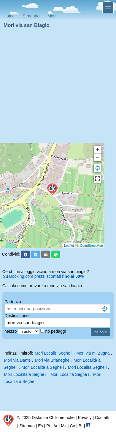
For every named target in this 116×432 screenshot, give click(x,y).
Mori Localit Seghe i (53, 353)
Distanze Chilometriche (53, 417)
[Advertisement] (55, 87)
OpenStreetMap (91, 245)
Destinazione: (17, 315)
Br (81, 425)
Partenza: (13, 301)
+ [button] (97, 149)
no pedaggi (56, 331)
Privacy (85, 417)
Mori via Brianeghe (52, 360)
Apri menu (108, 7)
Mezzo (11, 331)
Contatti (102, 417)
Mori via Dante (17, 360)
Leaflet (69, 245)
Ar (55, 425)
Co (72, 425)
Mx (63, 425)
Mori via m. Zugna (93, 353)
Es (40, 425)
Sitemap (27, 425)
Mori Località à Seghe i (43, 367)
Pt (48, 425)
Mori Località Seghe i (87, 367)
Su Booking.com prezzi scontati (43, 276)
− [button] (97, 157)
